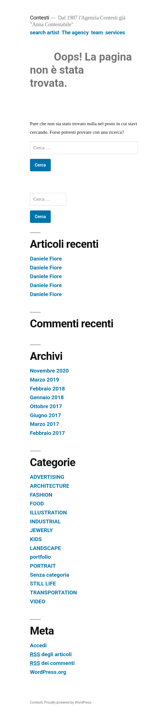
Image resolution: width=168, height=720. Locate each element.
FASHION (41, 495)
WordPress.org (48, 672)
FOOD (37, 503)
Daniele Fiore (46, 258)
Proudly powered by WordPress (67, 702)
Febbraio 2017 (47, 433)
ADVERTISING (47, 477)
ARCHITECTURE (49, 486)
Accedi (38, 645)
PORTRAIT (43, 566)
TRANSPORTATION (53, 592)
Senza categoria (49, 575)
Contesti (39, 17)
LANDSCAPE (45, 548)
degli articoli (51, 654)
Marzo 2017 (44, 424)
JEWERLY (41, 530)
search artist (44, 32)
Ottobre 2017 (46, 406)
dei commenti (52, 663)
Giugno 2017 (45, 415)
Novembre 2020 (49, 371)
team (97, 32)
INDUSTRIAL (45, 521)
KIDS (36, 539)
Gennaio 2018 (47, 397)
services (115, 32)
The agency (75, 32)
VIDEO (37, 601)
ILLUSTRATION (48, 512)
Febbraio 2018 (47, 388)
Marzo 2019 (44, 379)
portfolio (40, 557)
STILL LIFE (43, 583)
